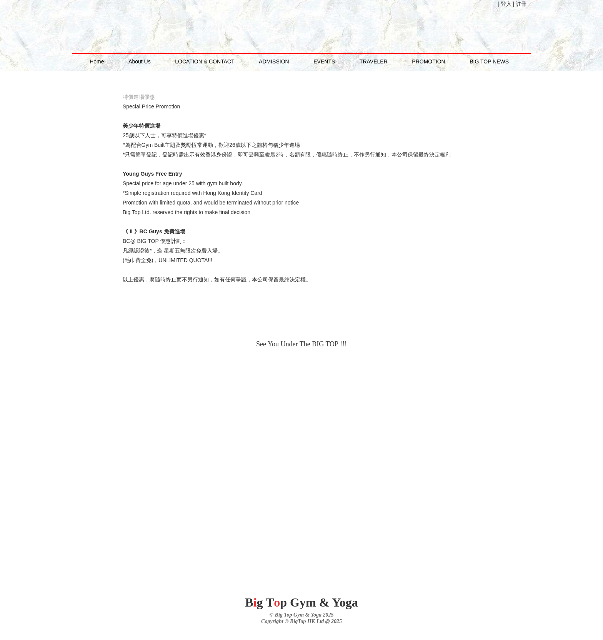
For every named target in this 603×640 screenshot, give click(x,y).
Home (97, 61)
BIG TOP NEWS (489, 61)
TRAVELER (374, 61)
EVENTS (324, 61)
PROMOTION (428, 61)
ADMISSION (274, 61)
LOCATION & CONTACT (204, 61)
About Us (139, 61)
